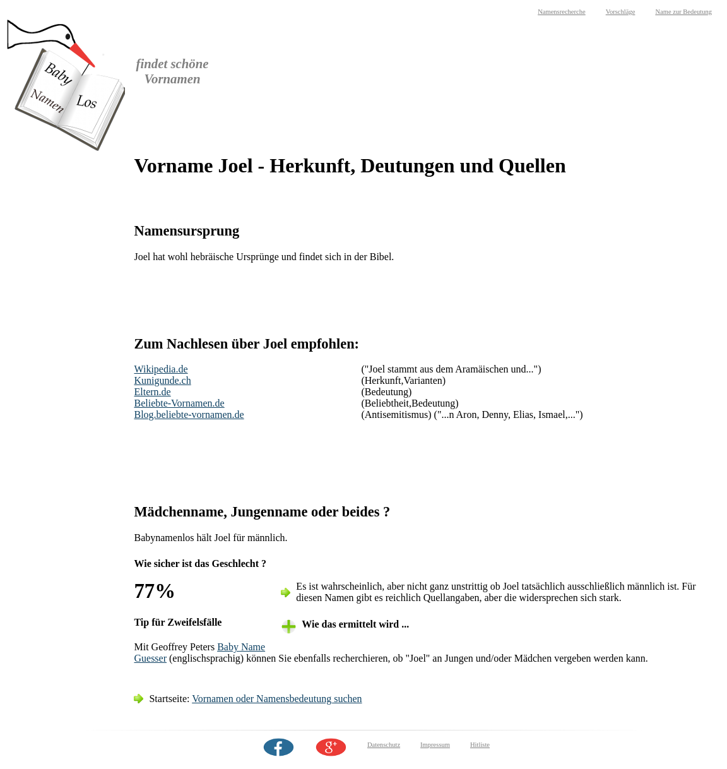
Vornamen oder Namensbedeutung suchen (277, 698)
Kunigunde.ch (162, 380)
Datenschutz (383, 744)
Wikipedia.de (160, 369)
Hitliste (480, 744)
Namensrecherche (562, 11)
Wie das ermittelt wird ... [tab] (355, 624)
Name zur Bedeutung (683, 11)
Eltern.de (152, 391)
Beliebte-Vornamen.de (179, 403)
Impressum (435, 744)
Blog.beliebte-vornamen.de (189, 414)
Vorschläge (620, 11)
